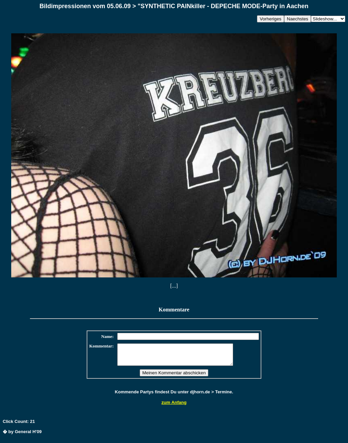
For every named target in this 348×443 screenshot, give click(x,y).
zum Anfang (174, 406)
